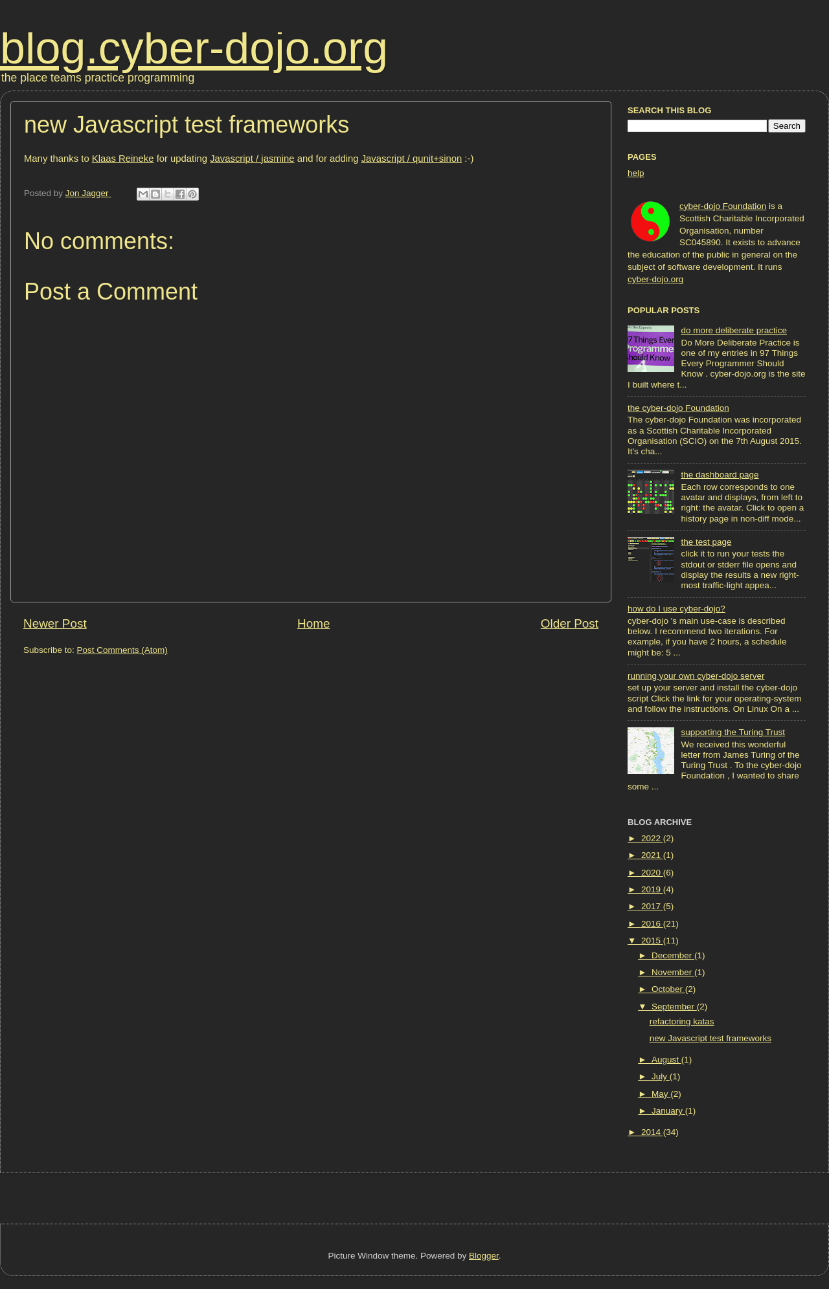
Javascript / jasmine (252, 158)
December (673, 955)
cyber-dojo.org (655, 279)
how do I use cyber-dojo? (676, 608)
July (661, 1076)
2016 (652, 924)
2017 (652, 906)
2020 (652, 872)
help (636, 173)
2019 (652, 889)
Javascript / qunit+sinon (411, 158)
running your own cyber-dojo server (696, 676)
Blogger (484, 1256)
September (674, 1006)
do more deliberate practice (734, 330)
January (668, 1111)
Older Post (569, 623)
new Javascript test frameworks (710, 1038)
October (668, 989)
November (673, 972)
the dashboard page (719, 474)
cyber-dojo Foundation (722, 206)
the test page (706, 542)
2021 (652, 855)
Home (313, 623)
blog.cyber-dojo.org (194, 48)
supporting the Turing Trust (733, 732)
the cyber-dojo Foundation (678, 408)
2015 (652, 940)
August (666, 1059)
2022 (652, 838)
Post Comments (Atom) (122, 650)
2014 (652, 1132)
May (661, 1094)
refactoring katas (682, 1021)
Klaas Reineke (123, 158)
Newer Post (55, 623)
